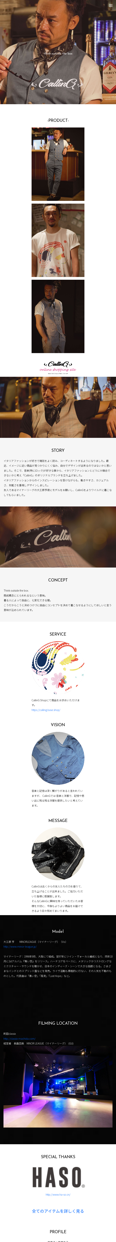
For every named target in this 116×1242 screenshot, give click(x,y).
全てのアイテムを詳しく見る (58, 1212)
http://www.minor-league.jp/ (20, 946)
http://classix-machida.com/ (19, 1038)
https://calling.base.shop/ (46, 710)
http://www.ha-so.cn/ (58, 1194)
